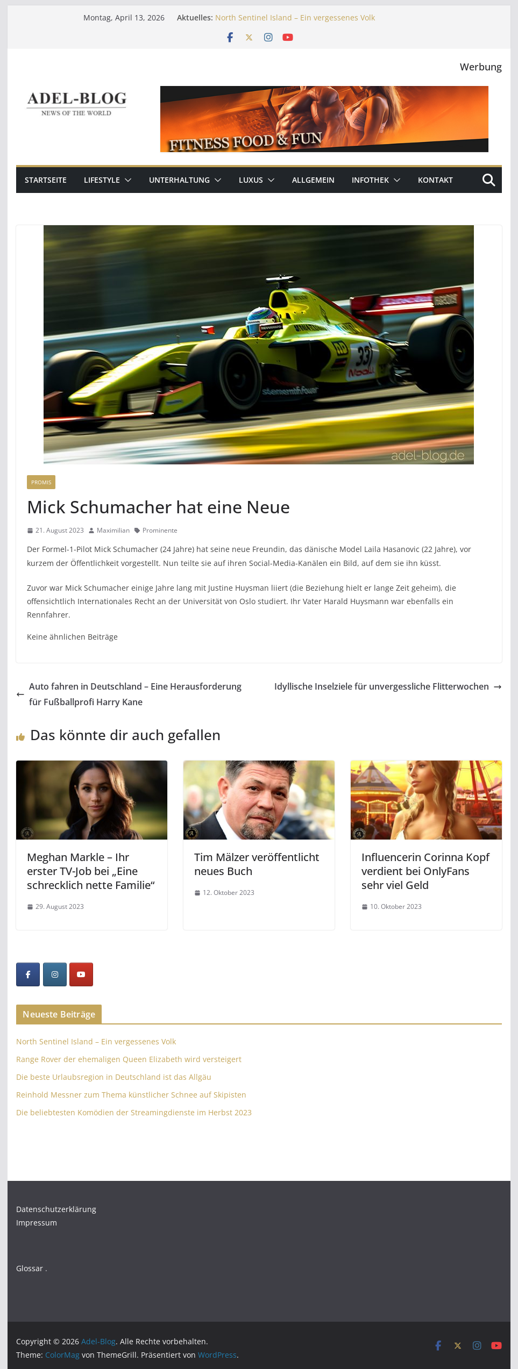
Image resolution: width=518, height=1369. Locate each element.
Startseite (46, 180)
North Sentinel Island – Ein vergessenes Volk (295, 17)
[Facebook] (28, 974)
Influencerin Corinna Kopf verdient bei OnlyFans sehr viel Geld (425, 871)
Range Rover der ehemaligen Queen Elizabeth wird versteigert (129, 1059)
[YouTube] (81, 974)
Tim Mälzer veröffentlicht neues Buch (257, 864)
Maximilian (113, 530)
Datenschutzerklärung (56, 1209)
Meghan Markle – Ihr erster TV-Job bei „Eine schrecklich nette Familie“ (90, 871)
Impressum (36, 1222)
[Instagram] (55, 974)
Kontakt (435, 180)
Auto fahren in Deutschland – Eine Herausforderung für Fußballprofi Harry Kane (129, 694)
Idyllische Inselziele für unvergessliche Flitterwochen (388, 686)
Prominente (160, 530)
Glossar (29, 1268)
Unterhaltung (179, 180)
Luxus (251, 180)
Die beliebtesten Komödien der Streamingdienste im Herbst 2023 (134, 1112)
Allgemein (313, 180)
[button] (126, 180)
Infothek (370, 180)
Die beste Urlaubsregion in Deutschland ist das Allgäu (113, 1077)
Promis (41, 482)
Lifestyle (102, 180)
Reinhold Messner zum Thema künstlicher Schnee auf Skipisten (131, 1095)
